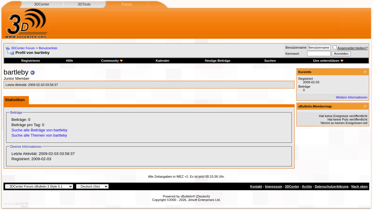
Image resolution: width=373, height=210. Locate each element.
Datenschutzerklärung (332, 186)
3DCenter (41, 4)
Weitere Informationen (351, 97)
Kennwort (292, 53)
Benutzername (296, 47)
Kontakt (256, 186)
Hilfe (69, 60)
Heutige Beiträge (217, 60)
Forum (127, 4)
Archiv (307, 186)
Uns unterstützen (328, 60)
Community (112, 60)
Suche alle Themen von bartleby (39, 135)
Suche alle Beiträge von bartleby (39, 130)
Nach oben (359, 186)
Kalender (162, 60)
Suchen (270, 60)
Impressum (273, 186)
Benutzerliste (48, 48)
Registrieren (30, 60)
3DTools (84, 4)
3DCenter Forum (23, 48)
